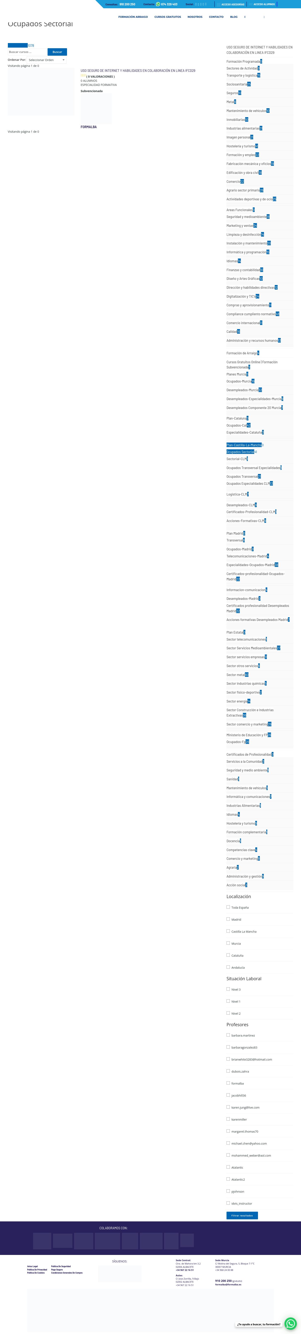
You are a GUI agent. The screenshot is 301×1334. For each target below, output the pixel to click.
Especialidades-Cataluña (245, 432)
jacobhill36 (238, 1095)
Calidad (233, 331)
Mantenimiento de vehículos (248, 110)
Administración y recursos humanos (254, 340)
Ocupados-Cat (239, 425)
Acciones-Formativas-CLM (246, 520)
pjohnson (237, 1191)
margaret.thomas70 (244, 1131)
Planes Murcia (237, 374)
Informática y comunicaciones (249, 796)
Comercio (235, 181)
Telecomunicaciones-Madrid (248, 556)
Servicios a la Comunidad (245, 761)
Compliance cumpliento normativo (253, 314)
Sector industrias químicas (247, 683)
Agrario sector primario (245, 190)
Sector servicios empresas (247, 656)
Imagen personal (240, 137)
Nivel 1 (236, 1001)
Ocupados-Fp (238, 741)
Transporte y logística (243, 75)
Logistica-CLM (238, 494)
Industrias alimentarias (244, 128)
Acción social (237, 885)
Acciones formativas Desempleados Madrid (258, 619)
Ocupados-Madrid (240, 549)
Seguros (234, 92)
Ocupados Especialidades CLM (250, 483)
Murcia (236, 943)
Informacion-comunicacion (247, 589)
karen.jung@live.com (245, 1107)
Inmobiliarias (237, 119)
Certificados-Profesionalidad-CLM (251, 511)
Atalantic (237, 1167)
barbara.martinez (243, 1035)
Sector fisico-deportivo (244, 692)
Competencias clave (242, 849)
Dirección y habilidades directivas (252, 287)
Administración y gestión (245, 876)
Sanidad (233, 779)
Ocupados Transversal (244, 476)
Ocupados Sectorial (242, 451)
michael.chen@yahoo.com (249, 1143)
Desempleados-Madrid (243, 598)
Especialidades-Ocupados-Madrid (252, 564)
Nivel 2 (236, 1013)
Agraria (233, 867)
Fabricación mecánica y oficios (250, 163)
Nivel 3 (236, 989)
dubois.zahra (240, 1071)
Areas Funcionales (241, 209)
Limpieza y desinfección (245, 234)
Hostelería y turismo (242, 146)
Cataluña (237, 955)
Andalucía (238, 968)
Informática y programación (248, 252)
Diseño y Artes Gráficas (245, 278)
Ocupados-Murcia (240, 381)
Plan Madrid (236, 533)
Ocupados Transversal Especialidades (254, 467)
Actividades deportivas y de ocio (251, 199)
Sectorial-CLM (237, 458)
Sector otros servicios (243, 665)
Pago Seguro (57, 1269)
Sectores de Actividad (243, 68)
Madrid (236, 919)
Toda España (240, 907)
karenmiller (239, 1119)
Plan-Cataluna (237, 418)
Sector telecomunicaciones (247, 639)
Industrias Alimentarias (244, 805)
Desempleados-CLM (242, 505)
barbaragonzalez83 (244, 1047)
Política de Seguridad (61, 1266)
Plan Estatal (236, 632)
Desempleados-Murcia (244, 389)
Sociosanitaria (239, 84)
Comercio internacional (244, 322)
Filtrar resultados (242, 1215)
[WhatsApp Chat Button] (290, 1323)
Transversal (236, 540)
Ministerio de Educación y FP (249, 735)
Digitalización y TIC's (243, 296)
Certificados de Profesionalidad (250, 754)
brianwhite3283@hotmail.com (251, 1059)
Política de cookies (36, 1272)
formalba (89, 126)
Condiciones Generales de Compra (67, 1272)
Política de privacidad (37, 1269)
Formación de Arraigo (243, 353)
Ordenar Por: (17, 60)
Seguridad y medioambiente (248, 216)
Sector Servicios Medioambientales (253, 648)
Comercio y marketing (243, 858)
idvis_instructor (241, 1203)
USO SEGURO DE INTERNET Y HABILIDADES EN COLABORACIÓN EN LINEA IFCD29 (138, 70)
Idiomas (234, 261)
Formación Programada (244, 61)
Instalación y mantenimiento (249, 243)
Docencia (234, 840)
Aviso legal (32, 1266)
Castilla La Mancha (244, 931)
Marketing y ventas (242, 225)
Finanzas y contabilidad (245, 269)
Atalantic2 (238, 1179)
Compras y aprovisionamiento (249, 305)
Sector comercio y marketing (249, 724)
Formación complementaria (247, 832)
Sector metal (237, 674)
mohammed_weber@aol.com (251, 1155)
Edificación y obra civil (244, 172)
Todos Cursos (21, 45)
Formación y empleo (243, 154)
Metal (231, 101)
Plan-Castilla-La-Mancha (245, 445)
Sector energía (238, 701)
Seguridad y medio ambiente (248, 770)
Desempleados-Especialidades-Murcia (255, 398)
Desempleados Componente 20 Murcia (255, 407)
